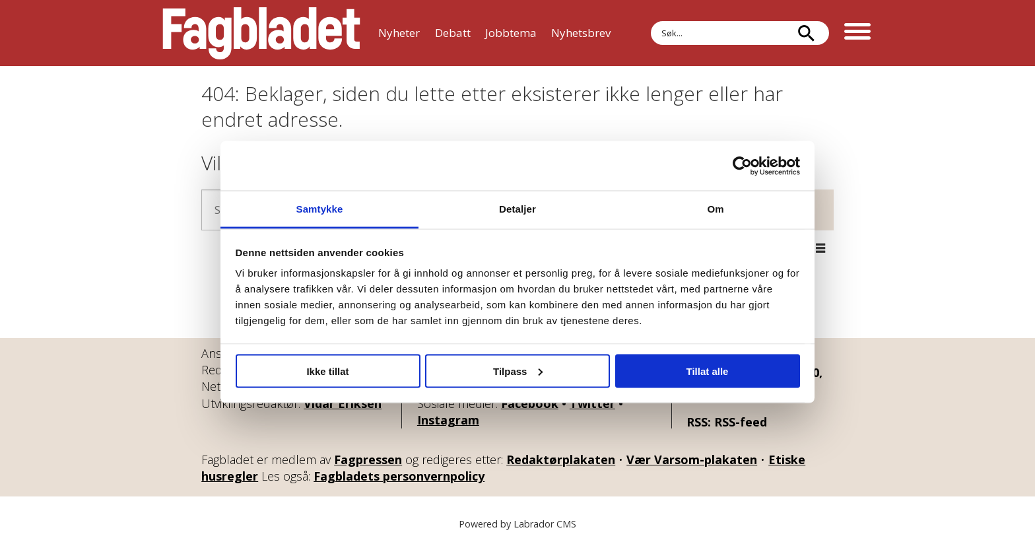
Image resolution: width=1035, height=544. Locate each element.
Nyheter (399, 32)
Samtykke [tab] (319, 209)
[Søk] (806, 33)
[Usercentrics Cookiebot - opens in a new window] (742, 166)
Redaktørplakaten (560, 459)
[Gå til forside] (261, 33)
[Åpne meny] (857, 33)
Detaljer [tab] (517, 209)
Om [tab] (715, 209)
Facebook (529, 403)
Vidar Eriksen (343, 403)
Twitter (592, 403)
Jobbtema (511, 32)
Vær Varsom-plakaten (691, 459)
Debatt (453, 32)
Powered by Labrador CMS (517, 524)
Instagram (448, 420)
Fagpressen (368, 459)
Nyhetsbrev (581, 32)
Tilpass (518, 370)
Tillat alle (707, 370)
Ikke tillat (327, 370)
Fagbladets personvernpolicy (399, 476)
